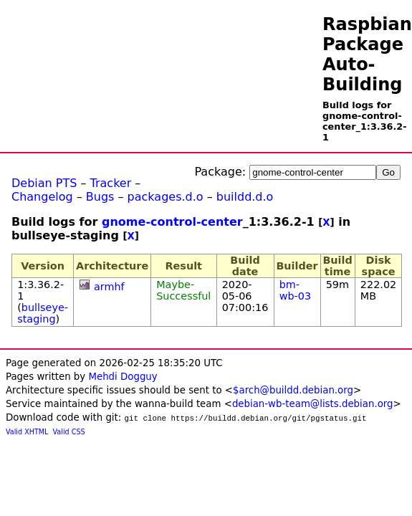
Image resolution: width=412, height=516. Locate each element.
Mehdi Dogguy (122, 376)
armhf (109, 286)
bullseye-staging (42, 313)
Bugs (100, 197)
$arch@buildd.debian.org (293, 390)
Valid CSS (69, 432)
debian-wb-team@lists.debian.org (312, 403)
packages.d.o (165, 197)
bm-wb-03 (295, 290)
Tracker (111, 183)
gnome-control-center (172, 222)
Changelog (42, 197)
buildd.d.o (245, 197)
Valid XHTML (27, 432)
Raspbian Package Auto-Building (367, 54)
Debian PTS (44, 183)
